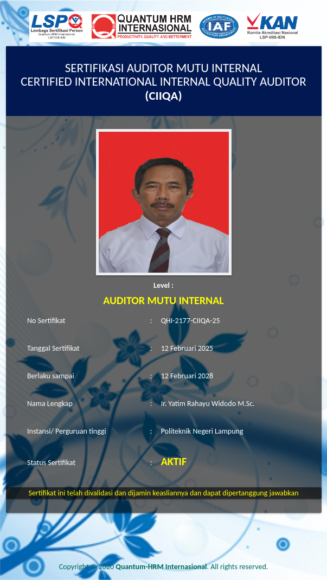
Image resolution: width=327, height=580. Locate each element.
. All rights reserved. (192, 566)
